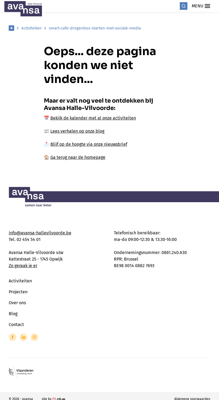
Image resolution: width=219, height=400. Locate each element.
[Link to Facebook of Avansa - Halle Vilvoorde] (12, 337)
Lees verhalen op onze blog (77, 131)
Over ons (17, 302)
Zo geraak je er (23, 265)
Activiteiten (31, 28)
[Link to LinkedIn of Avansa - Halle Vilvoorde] (23, 337)
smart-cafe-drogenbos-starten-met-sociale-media (95, 28)
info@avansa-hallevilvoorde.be (40, 232)
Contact (16, 324)
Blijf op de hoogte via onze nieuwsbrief (88, 144)
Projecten (18, 291)
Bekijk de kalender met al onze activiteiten (93, 118)
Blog (13, 313)
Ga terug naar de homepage (77, 157)
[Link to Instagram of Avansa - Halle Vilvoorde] (34, 337)
